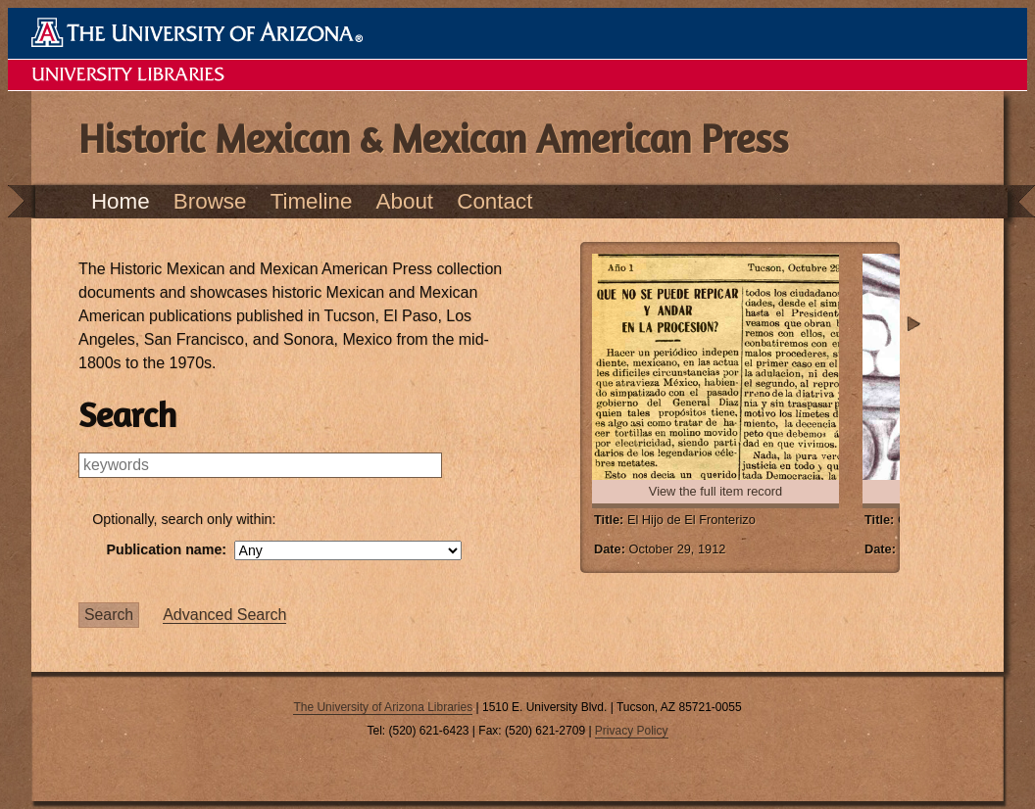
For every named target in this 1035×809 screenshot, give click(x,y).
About (405, 201)
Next (913, 324)
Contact (494, 201)
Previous (566, 324)
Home (120, 201)
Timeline (312, 201)
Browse (210, 201)
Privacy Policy (631, 731)
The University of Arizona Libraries (382, 707)
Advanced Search (224, 614)
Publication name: (283, 550)
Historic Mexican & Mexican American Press (433, 138)
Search (108, 614)
